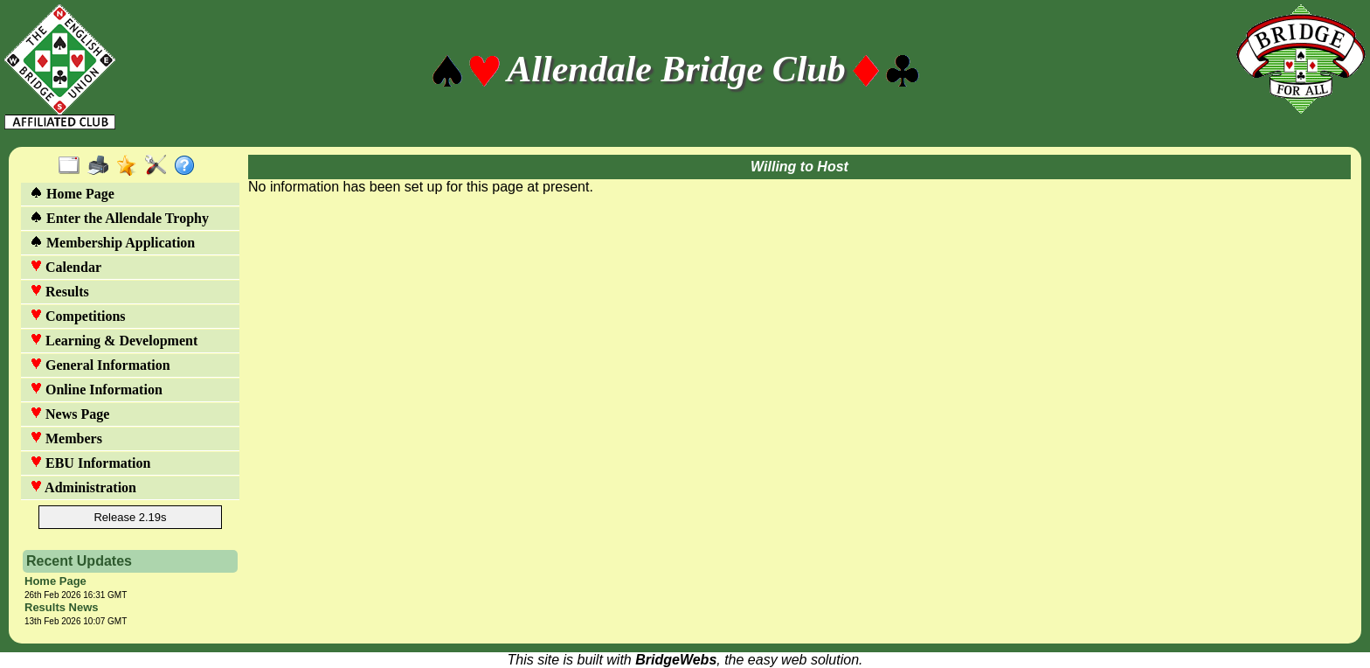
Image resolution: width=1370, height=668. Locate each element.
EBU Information (90, 463)
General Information (100, 365)
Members (66, 438)
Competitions (78, 316)
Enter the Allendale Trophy (119, 218)
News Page (69, 414)
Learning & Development (113, 340)
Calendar (65, 267)
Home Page (72, 193)
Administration (83, 487)
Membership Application (112, 242)
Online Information (96, 389)
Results (59, 291)
